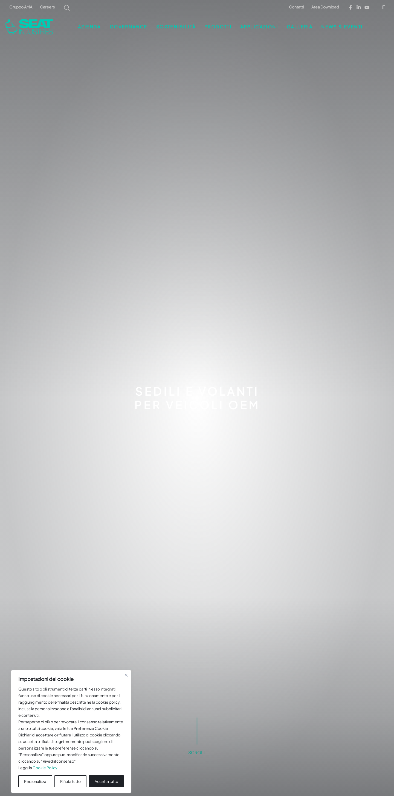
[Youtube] (366, 7)
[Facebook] (350, 7)
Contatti (296, 6)
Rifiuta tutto (70, 773)
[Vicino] (126, 667)
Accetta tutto (106, 773)
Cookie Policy (45, 759)
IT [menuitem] (383, 7)
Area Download (325, 6)
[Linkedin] (358, 7)
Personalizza (35, 773)
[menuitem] (384, 7)
